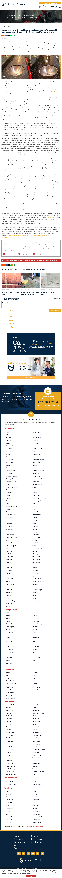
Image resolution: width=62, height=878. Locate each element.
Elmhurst (35, 616)
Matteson (9, 526)
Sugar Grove (36, 690)
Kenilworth (35, 490)
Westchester (36, 579)
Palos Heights (10, 584)
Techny (34, 568)
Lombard (35, 638)
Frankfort (35, 797)
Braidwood (9, 800)
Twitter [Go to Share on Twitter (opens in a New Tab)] (9, 35)
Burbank (8, 468)
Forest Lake (9, 724)
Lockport (35, 805)
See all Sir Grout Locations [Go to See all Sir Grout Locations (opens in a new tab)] (34, 827)
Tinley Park (35, 573)
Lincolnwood (36, 515)
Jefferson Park (37, 484)
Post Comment (55, 310)
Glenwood (35, 446)
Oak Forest (9, 565)
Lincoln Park (36, 512)
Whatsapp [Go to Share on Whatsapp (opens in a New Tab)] (11, 35)
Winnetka (35, 595)
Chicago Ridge (11, 479)
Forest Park (36, 432)
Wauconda (36, 766)
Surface (12, 327)
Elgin (33, 678)
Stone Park (36, 557)
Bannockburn (10, 710)
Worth (34, 598)
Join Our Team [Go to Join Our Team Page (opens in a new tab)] (37, 842)
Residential (37, 260)
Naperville (9, 644)
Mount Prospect (11, 546)
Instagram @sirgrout (26, 254)
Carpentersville (11, 684)
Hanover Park (36, 454)
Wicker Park (36, 587)
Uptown (35, 576)
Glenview (35, 443)
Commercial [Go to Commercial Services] (19, 842)
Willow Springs (37, 590)
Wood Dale (36, 658)
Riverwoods (36, 744)
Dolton (8, 504)
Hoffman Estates (38, 471)
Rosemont (35, 535)
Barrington (9, 440)
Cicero (8, 484)
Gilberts (35, 684)
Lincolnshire (9, 752)
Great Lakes (10, 738)
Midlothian (9, 540)
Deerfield (9, 721)
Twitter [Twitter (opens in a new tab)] (28, 853)
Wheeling (35, 584)
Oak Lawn (9, 568)
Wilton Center (36, 822)
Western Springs (37, 581)
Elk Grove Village (11, 506)
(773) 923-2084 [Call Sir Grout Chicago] (46, 6)
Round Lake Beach (38, 750)
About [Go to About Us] (16, 848)
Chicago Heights (11, 476)
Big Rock (8, 678)
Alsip (7, 432)
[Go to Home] (14, 4)
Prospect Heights (11, 601)
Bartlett (8, 443)
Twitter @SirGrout (41, 254)
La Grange (36, 495)
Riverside (35, 526)
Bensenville (9, 624)
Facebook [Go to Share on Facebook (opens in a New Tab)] (7, 35)
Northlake (9, 562)
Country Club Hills (12, 487)
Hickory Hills (36, 462)
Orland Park (10, 579)
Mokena (8, 811)
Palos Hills (9, 587)
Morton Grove (10, 543)
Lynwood (35, 517)
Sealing (20, 260)
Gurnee (34, 708)
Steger (34, 551)
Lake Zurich (9, 747)
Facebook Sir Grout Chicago (16, 235)
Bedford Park (10, 446)
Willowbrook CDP (38, 652)
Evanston (9, 512)
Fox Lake (8, 730)
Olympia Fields (11, 573)
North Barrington (11, 766)
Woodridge (36, 660)
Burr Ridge (9, 629)
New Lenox (9, 820)
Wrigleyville (36, 601)
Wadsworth (36, 763)
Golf (33, 451)
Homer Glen (36, 800)
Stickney (35, 554)
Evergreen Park (11, 515)
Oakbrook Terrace (12, 655)
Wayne (34, 641)
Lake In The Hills (37, 785)
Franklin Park (36, 438)
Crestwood (9, 493)
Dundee (35, 673)
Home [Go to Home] (3, 26)
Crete (8, 495)
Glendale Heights (38, 624)
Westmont (35, 647)
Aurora (8, 616)
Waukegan (36, 769)
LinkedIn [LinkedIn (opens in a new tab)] (37, 853)
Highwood (35, 719)
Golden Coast (37, 449)
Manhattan (9, 809)
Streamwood (36, 559)
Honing (31, 260)
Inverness (35, 482)
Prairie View (36, 741)
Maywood (9, 529)
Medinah (9, 641)
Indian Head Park (38, 479)
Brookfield (9, 465)
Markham (9, 524)
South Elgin (36, 687)
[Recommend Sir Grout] (31, 368)
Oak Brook (9, 649)
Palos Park (9, 590)
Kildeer (34, 493)
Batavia (8, 621)
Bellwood (9, 449)
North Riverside (11, 554)
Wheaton (35, 649)
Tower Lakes (36, 755)
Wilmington (36, 820)
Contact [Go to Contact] (34, 836)
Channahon (10, 802)
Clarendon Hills (11, 635)
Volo (33, 761)
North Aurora (10, 693)
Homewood (36, 476)
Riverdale (35, 524)
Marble (16, 260)
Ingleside (35, 724)
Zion (33, 774)
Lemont (34, 509)
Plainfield (35, 809)
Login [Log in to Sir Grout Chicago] (3, 311)
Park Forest (9, 592)
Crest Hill (9, 805)
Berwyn (8, 454)
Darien (8, 638)
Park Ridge (9, 595)
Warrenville (9, 666)
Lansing (35, 506)
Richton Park (10, 603)
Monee (8, 814)
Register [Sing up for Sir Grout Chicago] (9, 311)
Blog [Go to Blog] (8, 26)
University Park (37, 817)
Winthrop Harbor (38, 772)
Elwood (34, 794)
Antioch (8, 708)
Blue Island (9, 457)
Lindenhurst (9, 755)
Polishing (26, 260)
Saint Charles (10, 698)
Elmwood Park (10, 509)
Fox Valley (35, 618)
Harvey (34, 457)
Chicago (9, 473)
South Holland (37, 548)
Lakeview (35, 504)
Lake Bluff (35, 738)
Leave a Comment (10, 299)
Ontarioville (9, 658)
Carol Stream (10, 632)
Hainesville (35, 710)
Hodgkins (35, 468)
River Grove (36, 521)
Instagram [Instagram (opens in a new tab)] (19, 853)
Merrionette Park (11, 537)
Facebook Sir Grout (10, 254)
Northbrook (9, 557)
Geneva (35, 681)
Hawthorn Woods (38, 713)
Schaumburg (36, 540)
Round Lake (36, 747)
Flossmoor (9, 517)
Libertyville (9, 750)
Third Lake (35, 752)
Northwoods (10, 647)
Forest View (36, 435)
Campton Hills (10, 681)
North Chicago (11, 769)
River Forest (9, 606)
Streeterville (36, 562)
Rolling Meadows (38, 532)
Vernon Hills (36, 758)
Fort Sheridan (10, 727)
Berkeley (8, 451)
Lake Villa (9, 744)
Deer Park (9, 498)
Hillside (34, 465)
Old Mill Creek (10, 772)
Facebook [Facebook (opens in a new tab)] (23, 853)
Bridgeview (9, 460)
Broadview (9, 462)
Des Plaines (9, 501)
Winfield (35, 655)
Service (11, 323)
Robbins (35, 529)
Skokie (34, 546)
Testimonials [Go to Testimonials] (36, 839)
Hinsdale (35, 627)
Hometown (36, 473)
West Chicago (37, 644)
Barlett (8, 618)
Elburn (34, 675)
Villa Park (9, 663)
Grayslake (9, 735)
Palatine (8, 581)
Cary (34, 781)
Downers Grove (37, 613)
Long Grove (10, 758)
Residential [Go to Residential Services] (19, 839)
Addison (8, 613)
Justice (34, 487)
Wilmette (35, 592)
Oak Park (9, 570)
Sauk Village (36, 537)
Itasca (34, 629)
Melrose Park (10, 535)
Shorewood (36, 814)
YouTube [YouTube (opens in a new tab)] (33, 853)
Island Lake (36, 727)
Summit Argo (36, 565)
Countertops (45, 260)
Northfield (9, 559)
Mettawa (9, 761)
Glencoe (35, 440)
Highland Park (37, 716)
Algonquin (9, 781)
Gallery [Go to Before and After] (17, 845)
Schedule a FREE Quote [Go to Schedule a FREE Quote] (50, 3)
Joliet (34, 802)
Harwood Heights (38, 460)
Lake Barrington (37, 735)
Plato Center (10, 695)
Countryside (10, 490)
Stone (11, 260)
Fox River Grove (11, 785)
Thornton (35, 570)
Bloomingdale (10, 627)
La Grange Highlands (39, 498)
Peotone (8, 822)
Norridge (9, 551)
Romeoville (36, 811)
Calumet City (10, 471)
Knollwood (35, 732)
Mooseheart (10, 690)
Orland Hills (9, 576)
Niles (7, 548)
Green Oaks (36, 705)
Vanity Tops (53, 260)
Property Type (14, 320)
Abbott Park (10, 705)
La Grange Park (37, 501)
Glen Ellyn (35, 621)
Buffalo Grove (10, 716)
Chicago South (11, 482)
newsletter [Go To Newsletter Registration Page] (38, 221)
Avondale (9, 438)
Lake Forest (9, 741)
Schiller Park (36, 543)
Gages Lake (10, 732)
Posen (8, 598)
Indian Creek (36, 721)
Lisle (33, 635)
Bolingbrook (10, 797)
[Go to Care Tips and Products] (31, 344)
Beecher (8, 794)
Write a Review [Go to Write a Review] (56, 7)
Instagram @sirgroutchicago (36, 235)
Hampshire (9, 687)
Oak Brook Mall (11, 652)
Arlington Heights (11, 435)
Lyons (8, 521)
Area (10, 317)
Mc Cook (9, 532)
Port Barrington (11, 774)
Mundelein (9, 763)
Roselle (8, 660)
